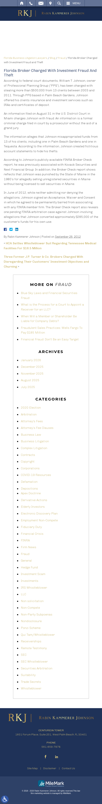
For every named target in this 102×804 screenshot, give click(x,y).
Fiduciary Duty (31, 527)
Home (21, 3)
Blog (52, 58)
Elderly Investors (33, 506)
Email (41, 3)
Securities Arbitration (36, 668)
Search (59, 3)
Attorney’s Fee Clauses (37, 428)
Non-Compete (30, 607)
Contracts (28, 455)
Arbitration (29, 414)
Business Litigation (35, 441)
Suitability (28, 675)
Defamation (29, 481)
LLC (23, 594)
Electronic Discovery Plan (39, 513)
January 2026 (31, 360)
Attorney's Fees (32, 421)
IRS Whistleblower (34, 587)
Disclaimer (49, 768)
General (26, 560)
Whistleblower (31, 688)
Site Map (32, 768)
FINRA (25, 540)
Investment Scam (33, 574)
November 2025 (32, 373)
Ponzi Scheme (31, 628)
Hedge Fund (29, 567)
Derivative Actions (34, 500)
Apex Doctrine (31, 493)
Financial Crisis (32, 533)
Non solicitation (32, 601)
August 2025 (30, 380)
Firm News (28, 547)
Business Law (31, 434)
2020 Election (31, 407)
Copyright (28, 461)
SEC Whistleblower (34, 661)
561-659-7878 (51, 746)
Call (31, 3)
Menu (76, 3)
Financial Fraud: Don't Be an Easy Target (50, 339)
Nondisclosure (31, 621)
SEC (24, 655)
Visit (50, 3)
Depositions (29, 488)
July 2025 (28, 387)
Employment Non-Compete (39, 520)
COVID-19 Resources (36, 475)
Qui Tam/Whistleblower (38, 634)
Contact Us (68, 768)
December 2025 (32, 367)
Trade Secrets (31, 682)
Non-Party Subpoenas (36, 614)
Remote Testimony (34, 648)
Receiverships (31, 641)
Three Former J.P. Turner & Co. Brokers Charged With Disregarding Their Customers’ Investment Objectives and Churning (46, 261)
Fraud (61, 58)
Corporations (30, 468)
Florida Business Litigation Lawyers (25, 58)
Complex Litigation (34, 448)
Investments (29, 581)
